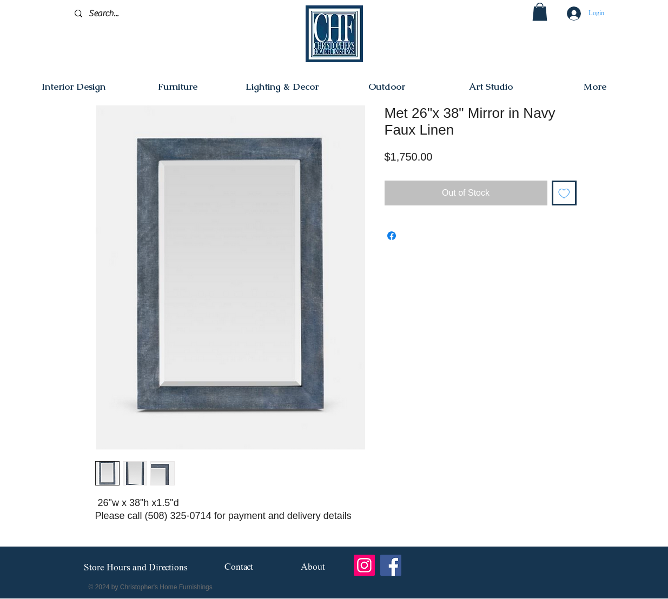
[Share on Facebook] (391, 235)
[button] (539, 12)
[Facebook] (390, 565)
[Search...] (126, 14)
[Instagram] (364, 565)
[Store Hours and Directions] (136, 568)
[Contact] (239, 568)
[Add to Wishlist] (564, 193)
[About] (313, 568)
